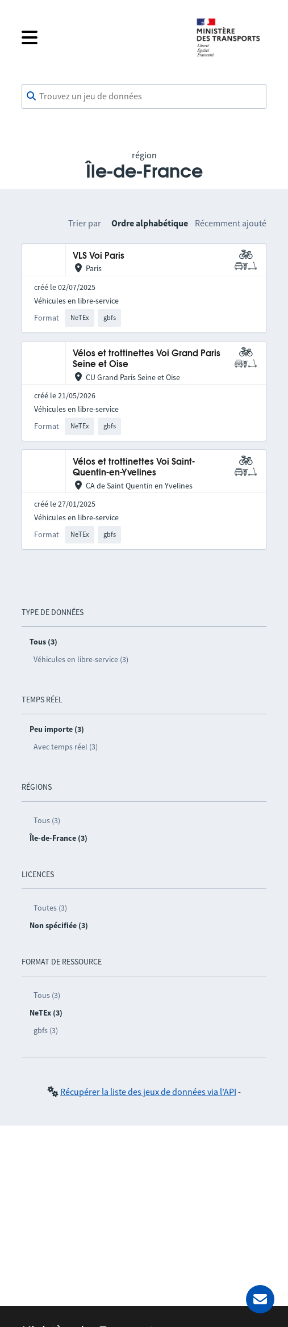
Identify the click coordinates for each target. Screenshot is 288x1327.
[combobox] (144, 96)
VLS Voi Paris (98, 256)
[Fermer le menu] (99, 37)
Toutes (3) (50, 908)
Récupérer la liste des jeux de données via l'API (148, 1091)
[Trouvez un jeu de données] (144, 96)
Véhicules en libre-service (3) (81, 659)
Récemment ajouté (230, 223)
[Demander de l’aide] (260, 1299)
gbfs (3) (46, 1030)
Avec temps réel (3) (66, 747)
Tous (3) (47, 820)
